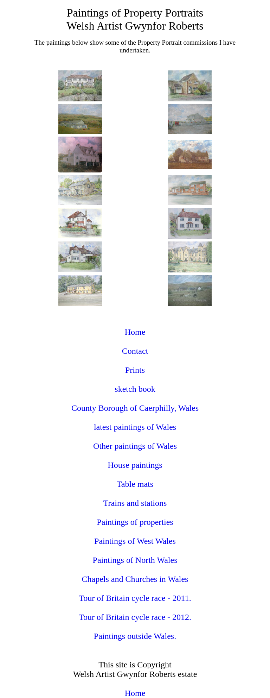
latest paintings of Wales (135, 427)
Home (135, 332)
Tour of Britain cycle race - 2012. (135, 617)
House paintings (135, 465)
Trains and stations (135, 503)
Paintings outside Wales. (135, 636)
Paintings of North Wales (135, 560)
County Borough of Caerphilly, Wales (135, 408)
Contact (135, 351)
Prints (135, 370)
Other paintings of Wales (135, 446)
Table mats (135, 484)
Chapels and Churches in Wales (135, 579)
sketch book (135, 389)
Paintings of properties (135, 522)
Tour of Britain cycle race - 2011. (135, 598)
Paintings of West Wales (135, 541)
